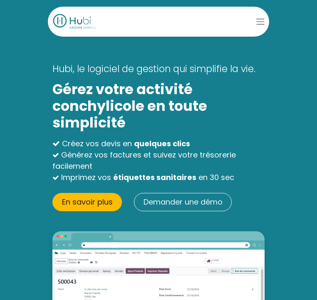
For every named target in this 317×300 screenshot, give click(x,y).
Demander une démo (183, 202)
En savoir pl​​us (87, 202)
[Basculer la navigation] (260, 22)
